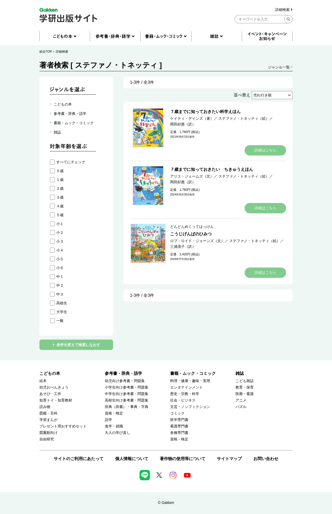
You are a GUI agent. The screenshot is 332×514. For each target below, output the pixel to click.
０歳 (60, 171)
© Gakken (166, 503)
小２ (60, 232)
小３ (60, 241)
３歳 (60, 197)
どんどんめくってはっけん (192, 226)
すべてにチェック (70, 162)
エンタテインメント (186, 387)
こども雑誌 (245, 381)
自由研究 (46, 439)
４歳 (60, 206)
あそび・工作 (50, 394)
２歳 (60, 188)
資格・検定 (114, 413)
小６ (60, 268)
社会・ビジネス (183, 400)
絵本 (43, 381)
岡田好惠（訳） (183, 124)
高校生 (61, 303)
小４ (60, 250)
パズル (241, 407)
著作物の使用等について (182, 458)
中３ (60, 294)
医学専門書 (179, 420)
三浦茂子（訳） (183, 246)
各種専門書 (179, 433)
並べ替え (242, 95)
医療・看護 (245, 394)
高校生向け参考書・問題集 (126, 400)
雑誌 (240, 373)
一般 (60, 321)
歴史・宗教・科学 (184, 394)
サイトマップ (229, 458)
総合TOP (45, 51)
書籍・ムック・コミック (193, 373)
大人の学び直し (117, 433)
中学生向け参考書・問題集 (126, 394)
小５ (60, 259)
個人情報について (131, 458)
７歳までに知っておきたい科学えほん (205, 111)
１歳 (60, 180)
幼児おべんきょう (53, 387)
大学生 (61, 312)
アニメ (241, 400)
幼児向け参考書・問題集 (125, 381)
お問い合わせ (265, 458)
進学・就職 (114, 426)
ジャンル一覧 (280, 67)
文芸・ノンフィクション (190, 407)
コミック (177, 413)
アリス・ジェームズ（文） (192, 176)
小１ (60, 224)
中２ (60, 285)
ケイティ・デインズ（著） (192, 118)
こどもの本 (49, 373)
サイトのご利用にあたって (78, 458)
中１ (60, 276)
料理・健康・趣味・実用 (190, 381)
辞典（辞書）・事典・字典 (126, 407)
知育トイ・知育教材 (55, 400)
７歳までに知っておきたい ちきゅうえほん (211, 169)
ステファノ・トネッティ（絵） (243, 118)
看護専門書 (179, 426)
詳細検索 (284, 10)
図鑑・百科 (48, 413)
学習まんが (48, 420)
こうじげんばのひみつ (191, 234)
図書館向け (48, 433)
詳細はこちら (265, 150)
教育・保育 (245, 387)
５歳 (60, 215)
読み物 (44, 407)
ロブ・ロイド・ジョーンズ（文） (197, 241)
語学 (108, 420)
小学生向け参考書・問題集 (126, 387)
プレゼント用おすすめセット (63, 426)
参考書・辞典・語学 (123, 373)
